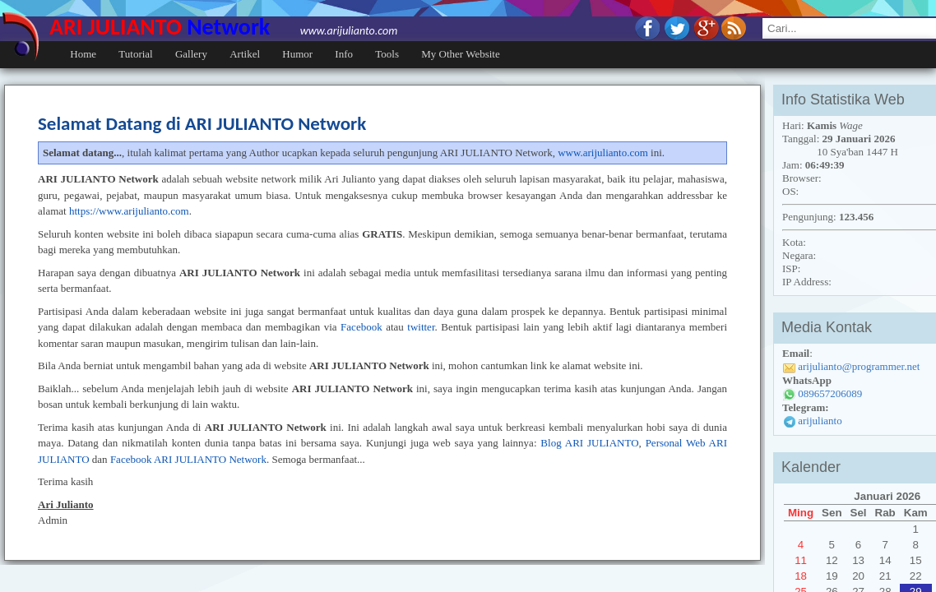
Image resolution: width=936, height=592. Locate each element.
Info (344, 54)
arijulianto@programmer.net (859, 366)
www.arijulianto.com (603, 152)
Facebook (361, 327)
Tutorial (135, 54)
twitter (420, 327)
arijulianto (819, 420)
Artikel (244, 54)
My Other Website (460, 54)
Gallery (191, 54)
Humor (297, 54)
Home (83, 54)
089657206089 (830, 393)
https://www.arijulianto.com (129, 211)
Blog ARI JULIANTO (589, 443)
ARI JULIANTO (223, 26)
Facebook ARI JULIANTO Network (188, 459)
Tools (387, 54)
